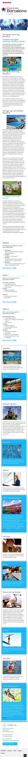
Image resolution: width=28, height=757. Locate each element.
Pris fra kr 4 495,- (10, 340)
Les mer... (5, 435)
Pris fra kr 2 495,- (10, 268)
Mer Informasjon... (9, 744)
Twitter (15, 750)
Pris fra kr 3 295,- (10, 302)
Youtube (2, 753)
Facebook (9, 750)
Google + (20, 750)
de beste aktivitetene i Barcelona (13, 217)
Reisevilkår (3, 750)
